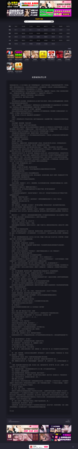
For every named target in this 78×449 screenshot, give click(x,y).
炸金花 (53, 26)
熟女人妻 (45, 29)
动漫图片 (38, 36)
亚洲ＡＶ (16, 29)
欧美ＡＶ (31, 29)
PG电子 (16, 26)
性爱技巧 (68, 40)
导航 (10, 43)
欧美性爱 (38, 33)
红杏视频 (45, 43)
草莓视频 (31, 43)
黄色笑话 (60, 40)
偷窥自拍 (16, 36)
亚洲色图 (23, 36)
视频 (10, 29)
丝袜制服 (53, 29)
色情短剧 (53, 43)
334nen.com (39, 19)
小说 (10, 40)
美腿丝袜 (45, 36)
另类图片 (68, 36)
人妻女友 (31, 40)
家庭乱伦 (23, 40)
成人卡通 (31, 33)
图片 (10, 36)
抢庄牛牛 (68, 26)
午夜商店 (23, 43)
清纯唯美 (53, 36)
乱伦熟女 (60, 33)
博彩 (10, 26)
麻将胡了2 (46, 26)
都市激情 (16, 40)
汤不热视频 (38, 43)
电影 (10, 33)
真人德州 (23, 26)
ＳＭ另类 (68, 29)
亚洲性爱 (16, 33)
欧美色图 (31, 36)
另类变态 (68, 33)
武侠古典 (38, 40)
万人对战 (31, 26)
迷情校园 (45, 40)
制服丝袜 (45, 33)
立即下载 (46, 446)
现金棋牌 (60, 26)
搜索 (52, 21)
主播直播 (60, 29)
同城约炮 (16, 43)
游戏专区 (38, 26)
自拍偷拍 (23, 29)
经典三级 (53, 33)
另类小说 (53, 40)
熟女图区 (60, 36)
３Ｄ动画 (38, 29)
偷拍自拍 (23, 33)
